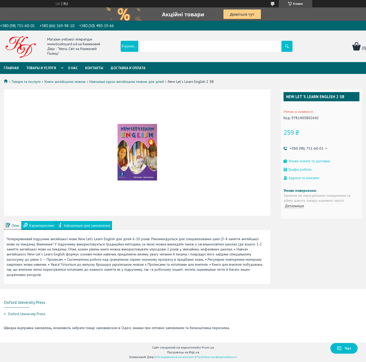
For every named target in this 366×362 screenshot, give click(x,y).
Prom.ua (208, 347)
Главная (11, 68)
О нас (73, 68)
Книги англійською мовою (65, 81)
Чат (344, 348)
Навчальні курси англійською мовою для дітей (126, 81)
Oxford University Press (26, 313)
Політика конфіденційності (217, 357)
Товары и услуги (41, 68)
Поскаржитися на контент (175, 357)
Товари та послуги (26, 81)
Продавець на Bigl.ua (183, 352)
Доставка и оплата (128, 68)
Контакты (94, 68)
